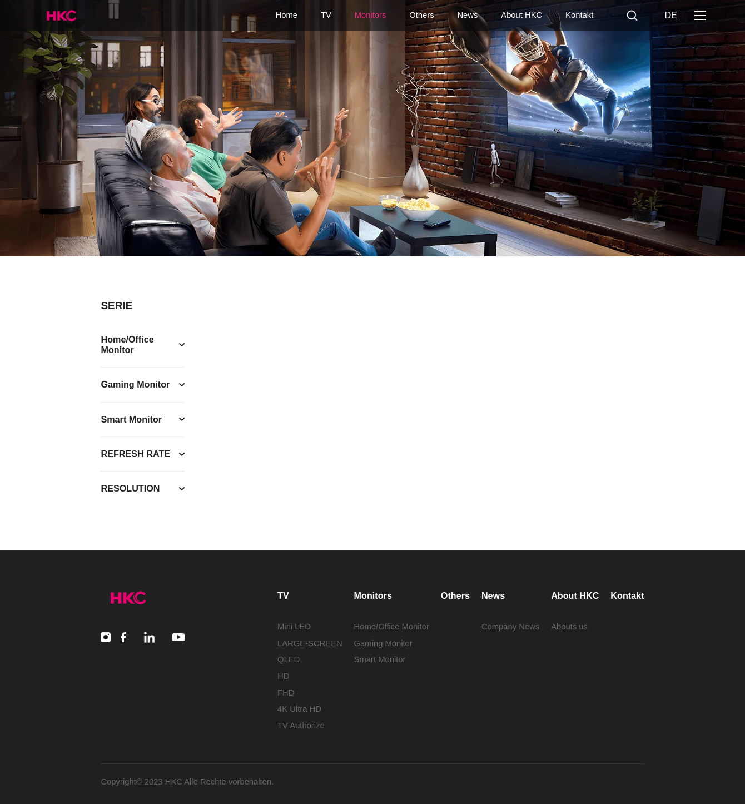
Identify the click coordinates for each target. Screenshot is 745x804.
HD (283, 676)
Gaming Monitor (383, 643)
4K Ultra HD (299, 708)
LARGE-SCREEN (309, 643)
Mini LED (294, 626)
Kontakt (579, 15)
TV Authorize (301, 725)
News (467, 15)
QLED (288, 659)
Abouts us (569, 626)
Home (286, 15)
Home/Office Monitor (391, 626)
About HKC (521, 15)
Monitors (370, 15)
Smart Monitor (380, 659)
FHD (285, 692)
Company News (510, 626)
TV (326, 15)
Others (421, 15)
